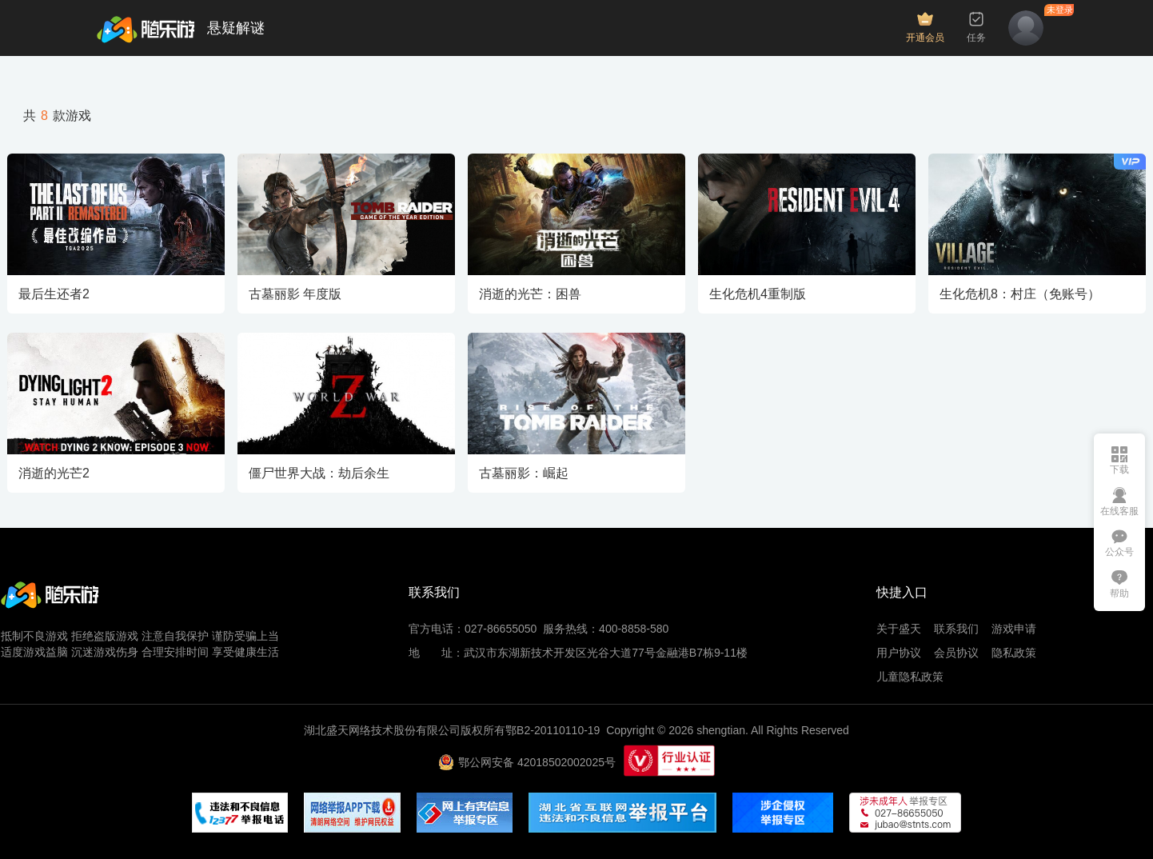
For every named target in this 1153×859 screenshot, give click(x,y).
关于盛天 (898, 628)
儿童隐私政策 (910, 676)
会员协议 (956, 652)
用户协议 (898, 652)
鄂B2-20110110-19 (552, 730)
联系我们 (956, 628)
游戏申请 (1013, 628)
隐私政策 (1013, 652)
